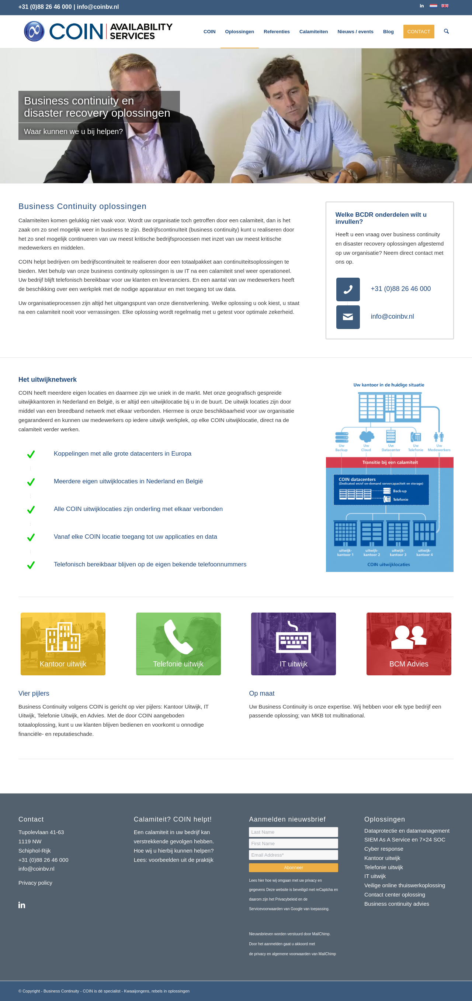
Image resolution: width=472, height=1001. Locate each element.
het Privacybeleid (283, 899)
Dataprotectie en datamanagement (407, 830)
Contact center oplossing (394, 894)
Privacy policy (35, 883)
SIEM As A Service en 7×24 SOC (404, 839)
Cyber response (383, 849)
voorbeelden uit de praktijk (182, 860)
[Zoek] (446, 32)
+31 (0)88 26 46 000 (45, 7)
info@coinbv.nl (392, 316)
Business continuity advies (396, 904)
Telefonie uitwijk (383, 867)
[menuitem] (210, 32)
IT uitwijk (375, 876)
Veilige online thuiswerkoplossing (404, 885)
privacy (260, 954)
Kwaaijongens (136, 991)
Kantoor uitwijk (382, 858)
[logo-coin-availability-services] (97, 32)
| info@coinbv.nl (96, 7)
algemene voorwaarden (291, 954)
